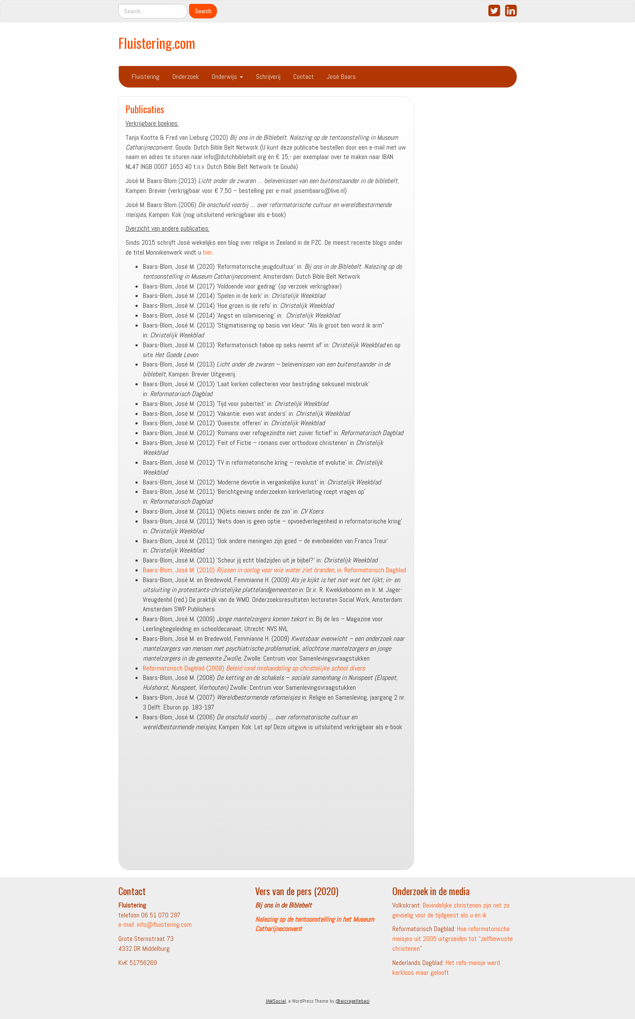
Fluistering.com (156, 43)
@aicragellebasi (352, 1001)
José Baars (341, 76)
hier (207, 252)
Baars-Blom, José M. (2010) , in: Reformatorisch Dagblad (274, 569)
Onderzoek (185, 76)
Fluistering (146, 76)
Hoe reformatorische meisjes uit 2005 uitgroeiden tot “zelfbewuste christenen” (452, 938)
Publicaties (145, 109)
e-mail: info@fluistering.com (155, 924)
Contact (303, 76)
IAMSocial (276, 1001)
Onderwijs (227, 76)
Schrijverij (268, 76)
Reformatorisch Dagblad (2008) (254, 668)
